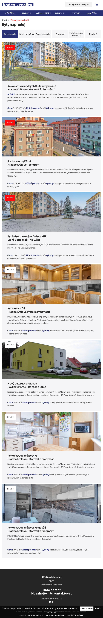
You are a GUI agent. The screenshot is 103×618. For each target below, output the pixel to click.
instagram (52, 602)
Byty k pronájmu (26, 34)
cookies (25, 608)
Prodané (93, 34)
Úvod (4, 20)
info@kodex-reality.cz (78, 4)
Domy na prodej (43, 34)
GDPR (51, 581)
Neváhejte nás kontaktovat (51, 591)
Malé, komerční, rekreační (76, 34)
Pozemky (60, 34)
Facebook (50, 602)
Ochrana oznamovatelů (51, 585)
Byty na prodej (10, 34)
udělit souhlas (87, 608)
